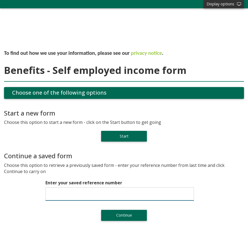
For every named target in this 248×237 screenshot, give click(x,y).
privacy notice (146, 53)
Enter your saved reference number (83, 183)
